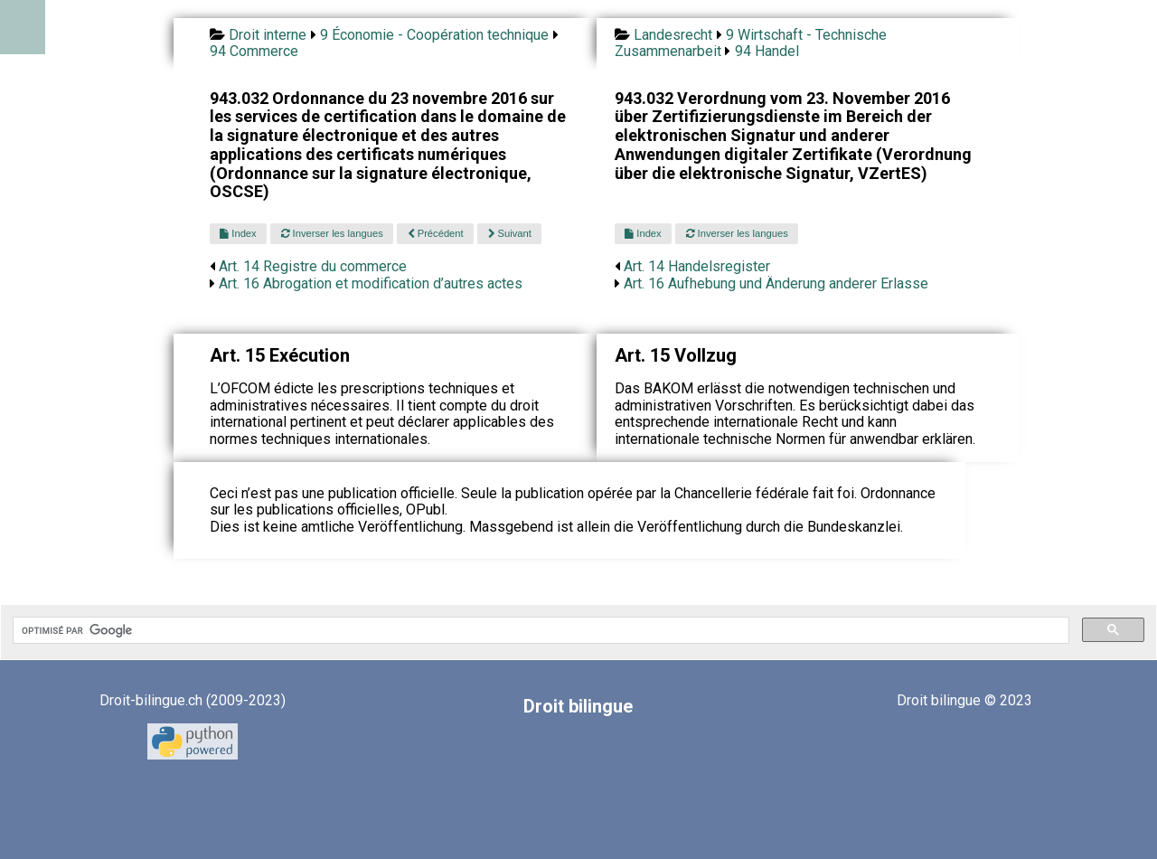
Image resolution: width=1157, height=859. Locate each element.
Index (238, 233)
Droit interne (267, 34)
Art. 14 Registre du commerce (313, 266)
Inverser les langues (332, 233)
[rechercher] (539, 630)
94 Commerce (254, 51)
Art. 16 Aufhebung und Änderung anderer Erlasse (776, 283)
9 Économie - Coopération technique (434, 34)
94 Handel (767, 51)
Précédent (436, 233)
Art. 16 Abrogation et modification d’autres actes (370, 283)
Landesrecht (673, 34)
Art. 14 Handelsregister (697, 266)
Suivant (509, 233)
